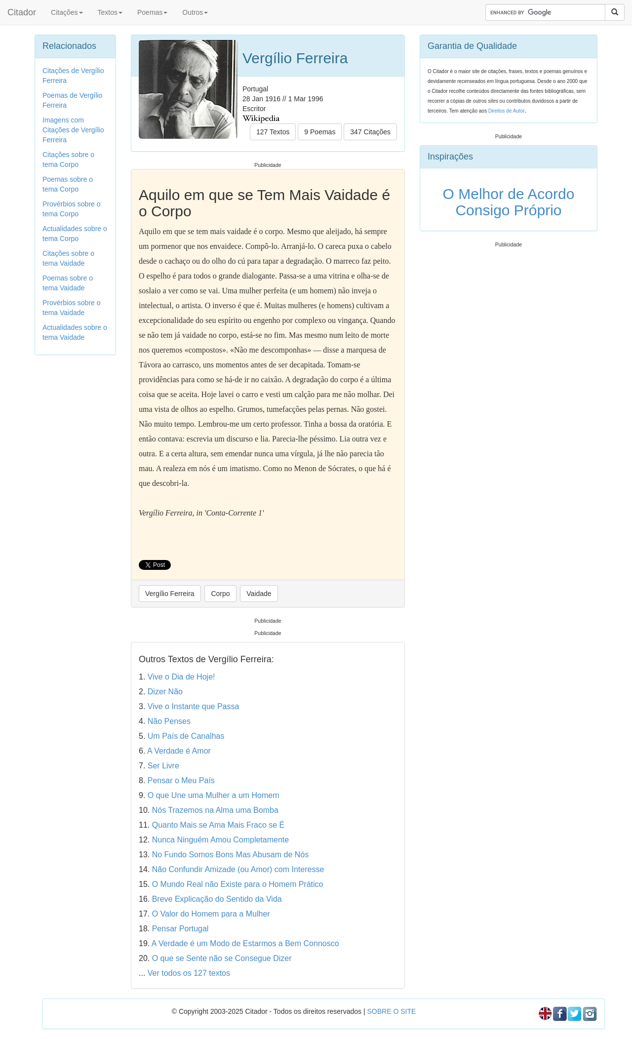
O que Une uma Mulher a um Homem (213, 795)
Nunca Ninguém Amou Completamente (220, 840)
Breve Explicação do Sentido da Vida (217, 899)
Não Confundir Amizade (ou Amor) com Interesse (238, 869)
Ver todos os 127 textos (189, 973)
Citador (21, 12)
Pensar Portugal (180, 928)
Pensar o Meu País (181, 780)
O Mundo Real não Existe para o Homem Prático (237, 884)
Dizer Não (165, 691)
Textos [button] (110, 12)
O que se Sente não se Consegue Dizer (222, 958)
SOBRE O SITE (391, 1011)
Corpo (220, 594)
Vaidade (258, 594)
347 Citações (370, 132)
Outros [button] (195, 12)
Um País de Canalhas (186, 736)
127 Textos (272, 132)
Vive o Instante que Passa (193, 706)
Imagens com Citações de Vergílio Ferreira (73, 130)
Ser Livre (163, 765)
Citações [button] (66, 12)
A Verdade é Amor (179, 751)
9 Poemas (319, 132)
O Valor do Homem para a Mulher (211, 914)
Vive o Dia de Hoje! (181, 677)
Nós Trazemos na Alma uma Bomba (215, 810)
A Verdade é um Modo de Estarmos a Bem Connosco (245, 943)
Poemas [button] (152, 12)
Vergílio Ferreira (170, 594)
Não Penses (169, 721)
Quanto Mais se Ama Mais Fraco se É (218, 825)
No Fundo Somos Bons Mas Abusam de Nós (230, 854)
